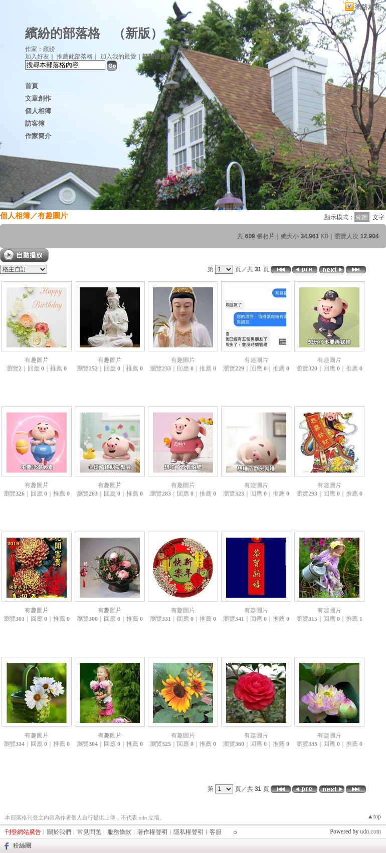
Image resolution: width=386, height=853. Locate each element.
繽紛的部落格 (62, 33)
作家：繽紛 (40, 49)
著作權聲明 (152, 831)
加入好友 (37, 56)
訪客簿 (35, 123)
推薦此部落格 (75, 56)
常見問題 (89, 831)
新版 (137, 33)
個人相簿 (38, 111)
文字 (378, 217)
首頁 (31, 86)
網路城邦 (368, 7)
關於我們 (59, 831)
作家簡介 (38, 136)
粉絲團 (22, 845)
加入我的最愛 (118, 56)
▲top (374, 816)
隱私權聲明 (188, 831)
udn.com (370, 831)
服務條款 (119, 831)
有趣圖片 (53, 215)
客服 (216, 831)
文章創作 (38, 98)
